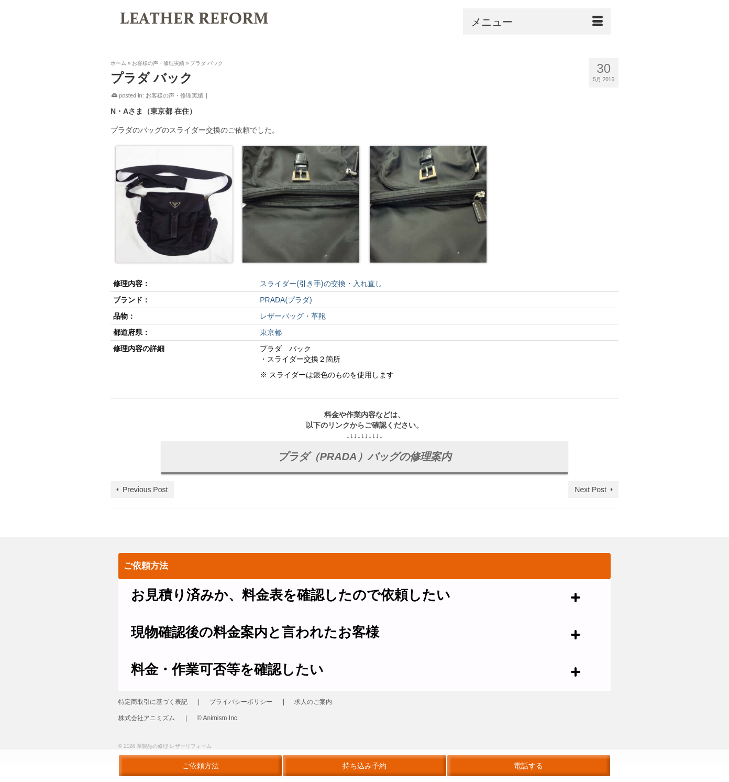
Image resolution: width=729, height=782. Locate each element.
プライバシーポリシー (240, 701)
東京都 (271, 332)
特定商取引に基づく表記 (152, 701)
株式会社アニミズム (146, 718)
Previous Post (145, 489)
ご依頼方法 (200, 766)
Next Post (590, 489)
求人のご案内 (313, 701)
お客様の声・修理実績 (174, 95)
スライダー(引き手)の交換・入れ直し (321, 283)
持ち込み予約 (364, 766)
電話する (528, 766)
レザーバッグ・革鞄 (293, 316)
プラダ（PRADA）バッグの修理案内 (364, 456)
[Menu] (537, 21)
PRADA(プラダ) (286, 300)
